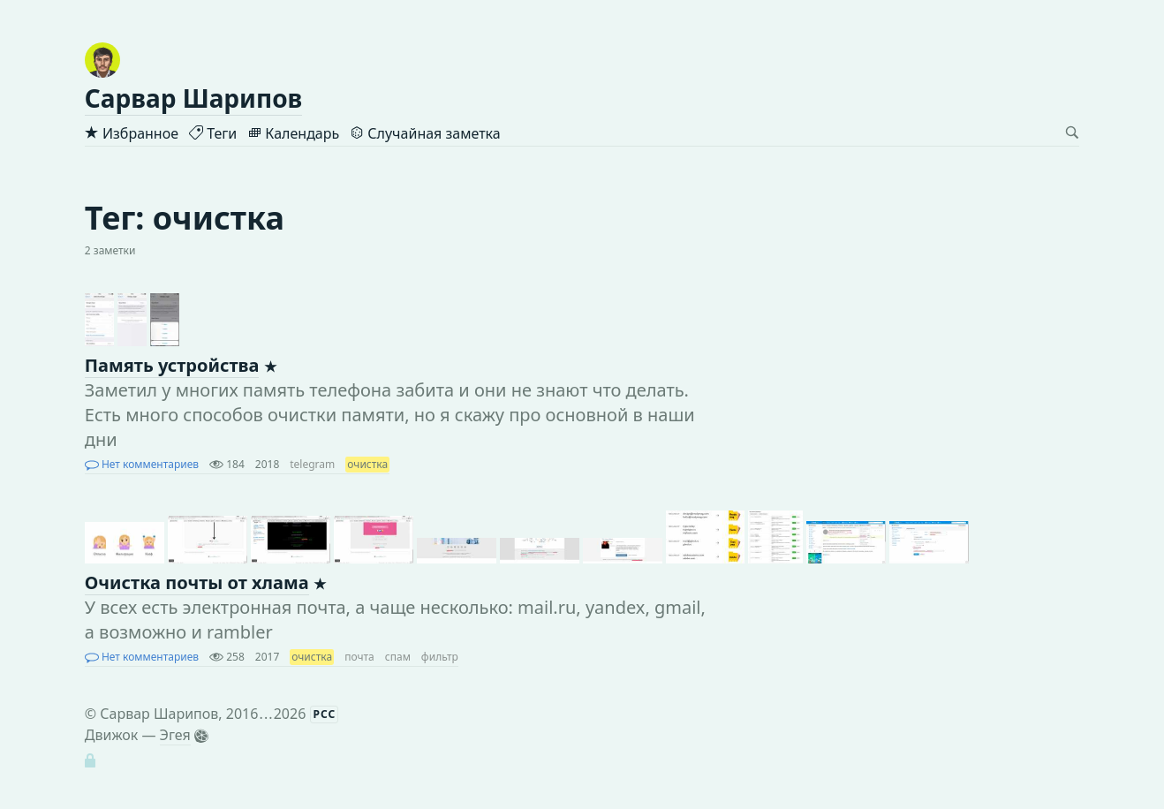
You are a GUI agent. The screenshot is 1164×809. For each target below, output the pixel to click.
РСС (325, 714)
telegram (312, 464)
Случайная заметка (425, 133)
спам (398, 656)
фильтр (439, 656)
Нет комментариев (142, 464)
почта (359, 656)
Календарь (293, 133)
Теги (213, 133)
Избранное (131, 133)
